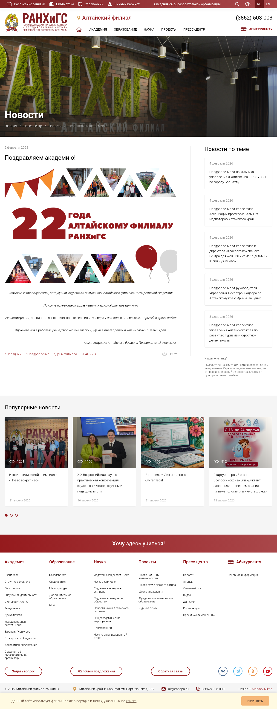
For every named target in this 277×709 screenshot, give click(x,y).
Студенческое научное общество (108, 600)
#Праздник (13, 354)
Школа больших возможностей (148, 576)
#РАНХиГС (89, 354)
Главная (11, 125)
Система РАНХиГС (16, 601)
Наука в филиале (104, 581)
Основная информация (243, 575)
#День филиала (65, 354)
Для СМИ (189, 601)
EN (268, 4)
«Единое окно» (147, 608)
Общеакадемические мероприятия (107, 619)
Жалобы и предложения (96, 671)
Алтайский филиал (107, 17)
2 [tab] (11, 515)
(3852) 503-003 (254, 17)
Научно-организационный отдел (110, 636)
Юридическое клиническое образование (155, 600)
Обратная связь (170, 671)
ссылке (131, 701)
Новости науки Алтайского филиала (111, 610)
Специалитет (57, 581)
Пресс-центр (32, 125)
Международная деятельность (15, 623)
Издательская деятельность (112, 575)
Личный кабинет (127, 4)
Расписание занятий (29, 4)
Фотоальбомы (192, 588)
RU (259, 4)
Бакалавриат (57, 575)
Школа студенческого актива (157, 585)
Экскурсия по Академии (20, 638)
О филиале (11, 575)
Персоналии (12, 588)
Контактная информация (21, 645)
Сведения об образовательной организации (187, 4)
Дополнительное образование (60, 596)
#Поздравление (37, 354)
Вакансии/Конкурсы (18, 631)
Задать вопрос (23, 671)
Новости (55, 125)
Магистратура (58, 588)
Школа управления (150, 591)
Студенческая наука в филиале (108, 590)
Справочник (94, 4)
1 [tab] (6, 515)
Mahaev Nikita (262, 689)
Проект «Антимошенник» (199, 615)
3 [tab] (16, 515)
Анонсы (188, 581)
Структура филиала (17, 581)
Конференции (103, 628)
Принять (255, 701)
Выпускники (12, 608)
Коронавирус (191, 608)
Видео (187, 595)
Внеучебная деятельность (21, 595)
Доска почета (13, 615)
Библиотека (65, 4)
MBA (52, 605)
